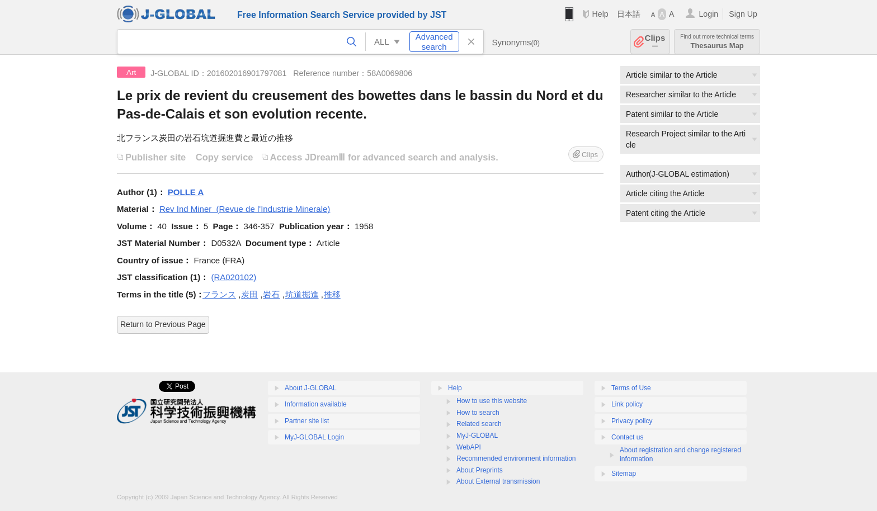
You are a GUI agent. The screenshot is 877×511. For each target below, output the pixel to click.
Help (600, 14)
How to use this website (491, 401)
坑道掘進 (302, 294)
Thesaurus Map (717, 42)
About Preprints (479, 470)
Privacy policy (631, 421)
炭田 (249, 294)
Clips (655, 41)
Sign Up (743, 14)
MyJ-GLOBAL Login (314, 437)
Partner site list (307, 421)
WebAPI (468, 447)
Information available (316, 404)
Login (708, 14)
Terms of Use (631, 388)
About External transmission (498, 481)
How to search (477, 413)
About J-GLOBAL (311, 388)
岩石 (271, 294)
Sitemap (623, 473)
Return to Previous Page (163, 324)
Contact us (627, 437)
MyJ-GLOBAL (477, 435)
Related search (479, 424)
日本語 (628, 14)
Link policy (627, 404)
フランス (219, 294)
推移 (332, 294)
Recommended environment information (516, 458)
